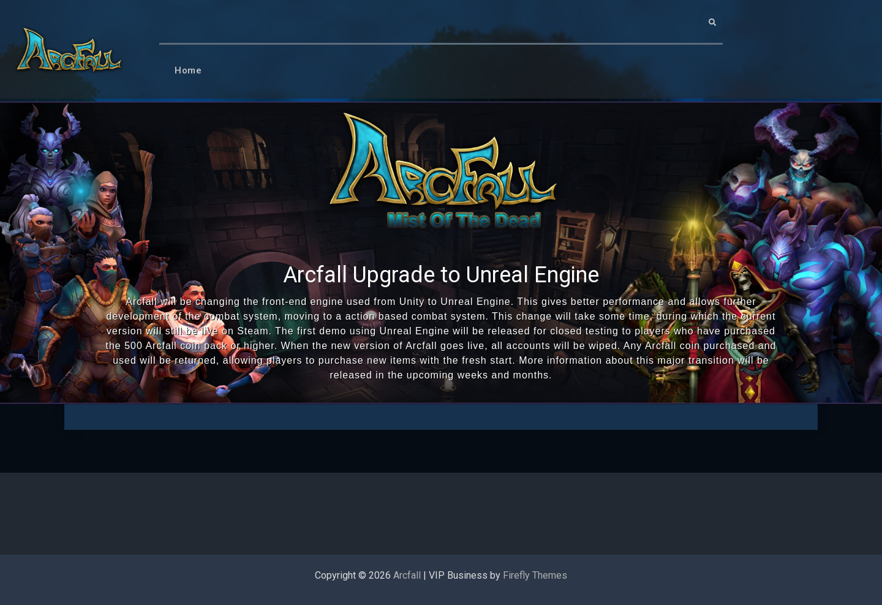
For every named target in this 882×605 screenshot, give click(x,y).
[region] (441, 253)
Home (188, 70)
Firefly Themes (535, 575)
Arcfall (407, 575)
